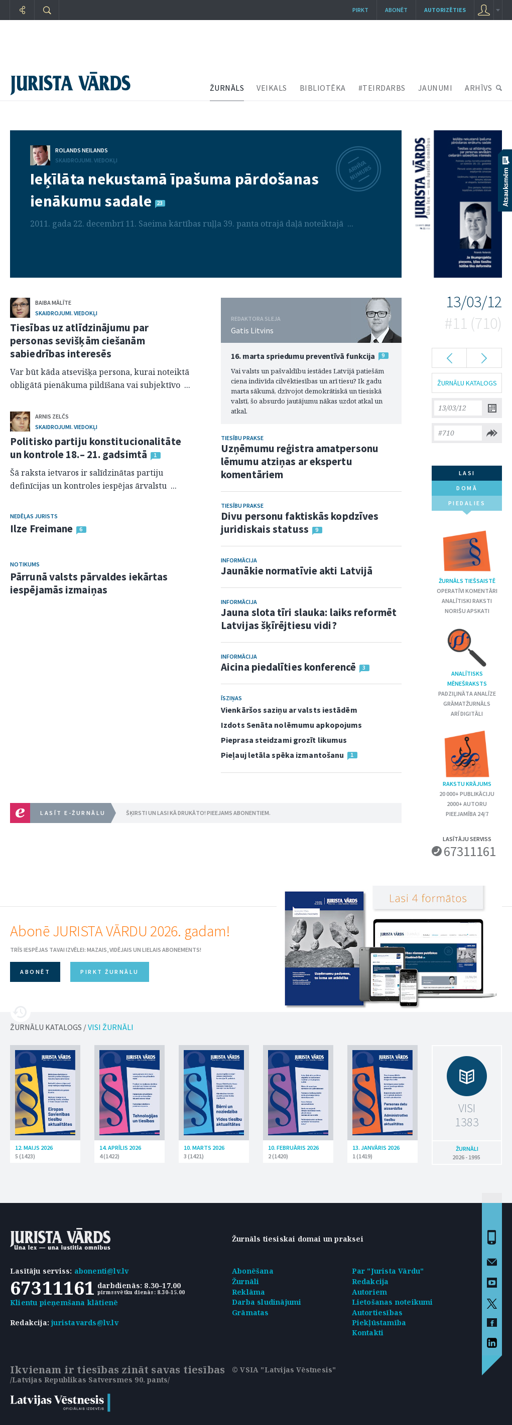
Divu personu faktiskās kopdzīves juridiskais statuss (299, 522)
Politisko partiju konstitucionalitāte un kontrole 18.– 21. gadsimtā (95, 448)
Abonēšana (253, 1271)
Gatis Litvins (252, 330)
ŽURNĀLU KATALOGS (467, 382)
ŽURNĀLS (227, 88)
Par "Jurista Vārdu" (388, 1271)
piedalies (467, 505)
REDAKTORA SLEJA (256, 318)
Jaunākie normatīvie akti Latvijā (296, 570)
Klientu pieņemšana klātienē (64, 1302)
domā (466, 488)
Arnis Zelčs (52, 416)
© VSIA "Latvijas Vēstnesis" (284, 1369)
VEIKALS (272, 88)
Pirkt (360, 10)
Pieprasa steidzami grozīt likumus (284, 740)
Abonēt (396, 10)
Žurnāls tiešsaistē (467, 555)
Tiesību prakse (242, 438)
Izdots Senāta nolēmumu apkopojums (291, 725)
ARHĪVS (478, 88)
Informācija (239, 560)
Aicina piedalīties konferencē (288, 667)
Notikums (25, 564)
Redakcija (370, 1281)
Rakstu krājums (467, 758)
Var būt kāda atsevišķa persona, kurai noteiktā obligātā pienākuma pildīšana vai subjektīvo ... (100, 378)
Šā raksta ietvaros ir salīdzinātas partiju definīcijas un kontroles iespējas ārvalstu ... (93, 479)
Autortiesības (377, 1312)
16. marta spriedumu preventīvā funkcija (303, 356)
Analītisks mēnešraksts (467, 656)
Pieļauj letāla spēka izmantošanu (282, 755)
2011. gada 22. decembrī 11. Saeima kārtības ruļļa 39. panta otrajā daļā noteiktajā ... (191, 223)
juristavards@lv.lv (84, 1322)
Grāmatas (250, 1312)
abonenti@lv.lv (101, 1271)
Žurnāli (245, 1281)
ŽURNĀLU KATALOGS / (72, 1027)
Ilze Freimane (41, 528)
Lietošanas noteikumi (392, 1302)
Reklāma (248, 1292)
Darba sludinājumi (266, 1302)
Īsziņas (231, 698)
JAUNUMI (435, 88)
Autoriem (370, 1292)
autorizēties (445, 10)
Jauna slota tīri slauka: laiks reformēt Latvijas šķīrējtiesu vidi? (309, 618)
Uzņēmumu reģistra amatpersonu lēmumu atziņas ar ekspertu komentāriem (299, 461)
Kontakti (368, 1332)
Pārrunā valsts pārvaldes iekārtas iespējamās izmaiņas (89, 583)
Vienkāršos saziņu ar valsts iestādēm (289, 710)
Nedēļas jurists (34, 516)
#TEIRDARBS (382, 88)
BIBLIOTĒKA (323, 88)
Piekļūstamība (379, 1322)
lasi (467, 473)
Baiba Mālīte (53, 302)
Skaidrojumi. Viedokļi (86, 160)
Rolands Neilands (81, 150)
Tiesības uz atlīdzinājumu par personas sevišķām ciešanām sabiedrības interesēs (79, 340)
